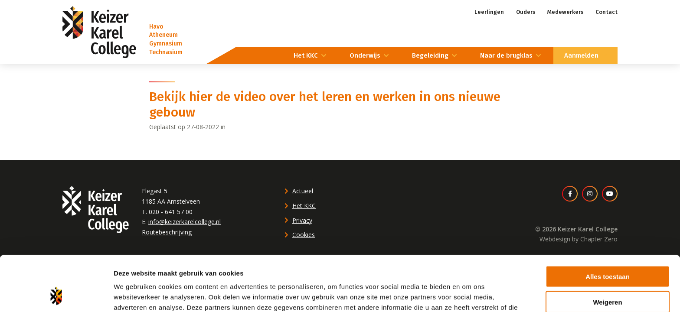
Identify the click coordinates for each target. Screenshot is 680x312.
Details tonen (468, 295)
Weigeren (607, 251)
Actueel (302, 191)
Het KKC (306, 55)
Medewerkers (565, 12)
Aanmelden (581, 55)
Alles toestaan (607, 225)
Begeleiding (430, 55)
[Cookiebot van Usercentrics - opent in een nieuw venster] (56, 295)
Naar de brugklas (506, 55)
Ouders (525, 12)
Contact (606, 12)
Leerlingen (489, 12)
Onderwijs (365, 55)
